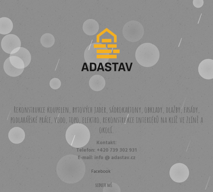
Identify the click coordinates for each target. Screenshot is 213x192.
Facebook (101, 171)
